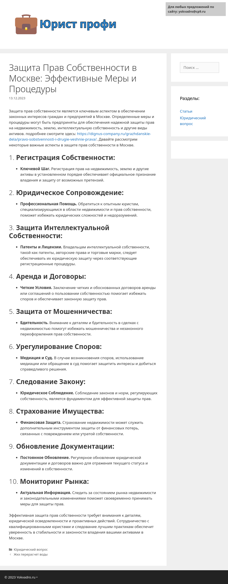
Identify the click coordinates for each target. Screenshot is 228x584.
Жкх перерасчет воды (31, 554)
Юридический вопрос (31, 549)
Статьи (186, 111)
